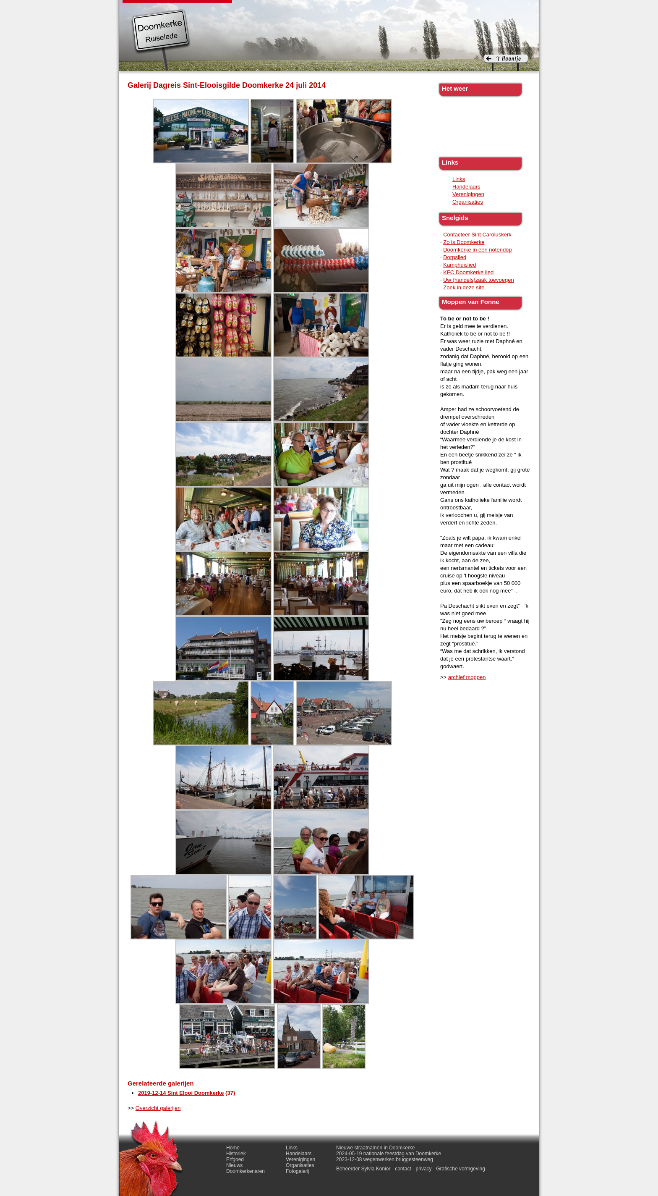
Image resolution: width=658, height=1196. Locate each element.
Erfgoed (290, 8)
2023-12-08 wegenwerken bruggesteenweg (384, 1159)
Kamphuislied (459, 265)
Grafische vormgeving (460, 1169)
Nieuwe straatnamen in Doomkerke (375, 1148)
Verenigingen (468, 194)
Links (407, 8)
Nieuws (321, 8)
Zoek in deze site (463, 287)
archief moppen (467, 677)
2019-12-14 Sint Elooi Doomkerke (181, 1093)
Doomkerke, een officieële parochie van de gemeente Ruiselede (161, 39)
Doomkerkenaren (366, 8)
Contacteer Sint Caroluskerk (477, 234)
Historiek (258, 8)
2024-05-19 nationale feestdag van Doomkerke (388, 1154)
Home (233, 1148)
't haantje (506, 63)
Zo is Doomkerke (463, 242)
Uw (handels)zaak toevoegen (478, 280)
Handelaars (466, 187)
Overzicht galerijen (158, 1108)
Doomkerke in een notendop (477, 250)
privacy (424, 1169)
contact (403, 1169)
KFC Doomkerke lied (468, 272)
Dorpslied (454, 257)
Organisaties (467, 202)
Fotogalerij (439, 8)
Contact (475, 8)
